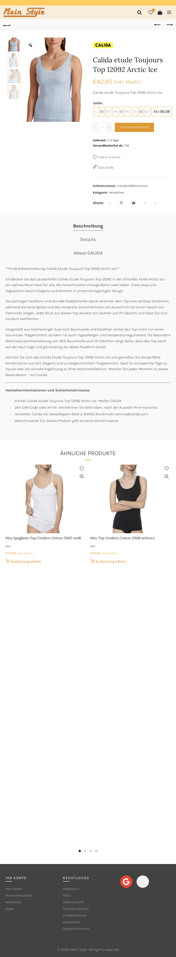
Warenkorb (13, 902)
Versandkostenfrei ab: (108, 145)
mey (8, 546)
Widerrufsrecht (73, 902)
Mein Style (78, 949)
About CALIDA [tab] (88, 253)
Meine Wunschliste (19, 895)
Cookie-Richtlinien (76, 929)
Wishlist (153, 10)
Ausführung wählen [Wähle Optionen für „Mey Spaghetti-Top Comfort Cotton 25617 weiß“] (26, 561)
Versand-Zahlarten (76, 909)
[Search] (138, 12)
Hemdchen (116, 192)
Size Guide (105, 167)
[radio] (102, 111)
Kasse (10, 909)
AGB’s (67, 895)
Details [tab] (88, 239)
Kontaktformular (75, 915)
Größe (97, 103)
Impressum (71, 889)
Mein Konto (14, 889)
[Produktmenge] (102, 127)
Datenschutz (72, 922)
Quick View (82, 477)
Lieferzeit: (100, 140)
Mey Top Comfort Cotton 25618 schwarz (122, 538)
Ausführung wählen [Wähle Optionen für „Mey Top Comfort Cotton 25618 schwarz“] (110, 561)
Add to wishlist (109, 157)
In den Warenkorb (134, 127)
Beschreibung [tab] (88, 226)
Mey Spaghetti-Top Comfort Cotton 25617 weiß (43, 538)
